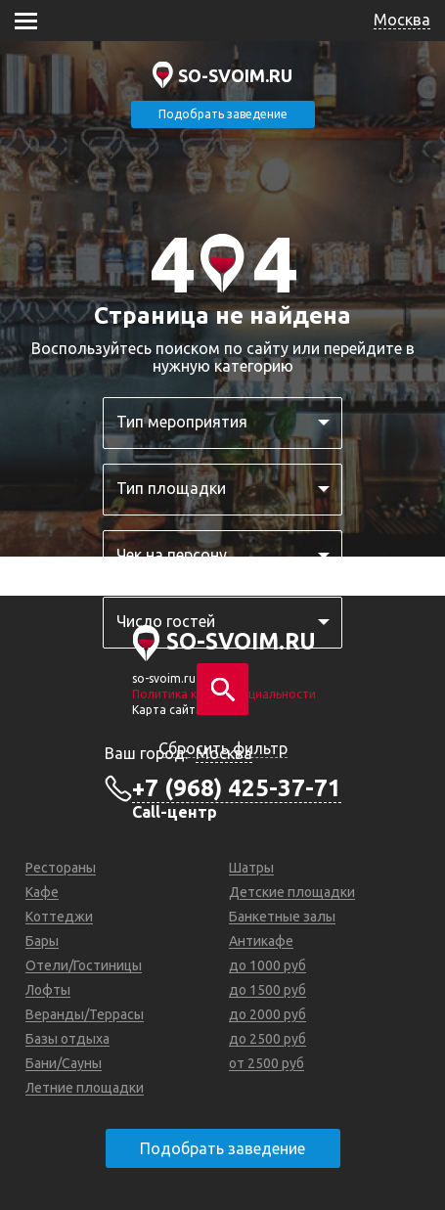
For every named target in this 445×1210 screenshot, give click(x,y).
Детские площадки (292, 892)
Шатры (251, 867)
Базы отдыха (67, 1039)
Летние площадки (84, 1088)
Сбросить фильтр (223, 748)
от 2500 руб (266, 1063)
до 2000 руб (267, 1014)
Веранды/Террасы (84, 1014)
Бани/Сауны (63, 1063)
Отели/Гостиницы (83, 965)
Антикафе (261, 941)
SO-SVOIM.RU (235, 75)
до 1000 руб (267, 965)
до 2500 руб (267, 1039)
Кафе (42, 892)
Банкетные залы (282, 916)
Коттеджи (59, 916)
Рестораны (60, 867)
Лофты (47, 990)
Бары (42, 941)
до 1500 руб (267, 990)
